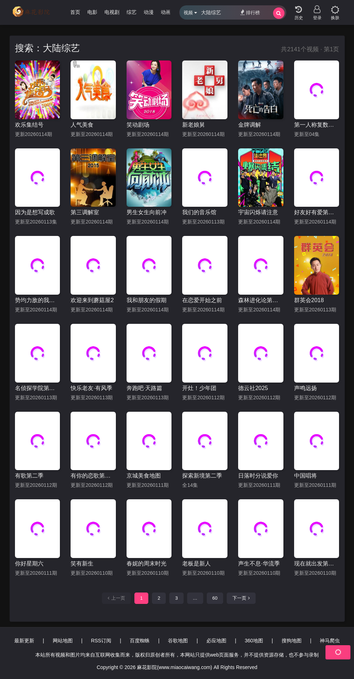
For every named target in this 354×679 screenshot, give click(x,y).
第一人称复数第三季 (316, 125)
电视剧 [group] (111, 12)
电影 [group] (92, 12)
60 (214, 598)
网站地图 (63, 640)
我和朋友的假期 (146, 300)
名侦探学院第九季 (37, 388)
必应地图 (216, 640)
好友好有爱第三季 (316, 212)
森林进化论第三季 (260, 300)
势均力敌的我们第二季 (37, 300)
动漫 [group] (149, 12)
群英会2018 (309, 300)
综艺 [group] (132, 12)
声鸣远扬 (305, 388)
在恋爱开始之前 (202, 300)
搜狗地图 (292, 640)
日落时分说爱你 (258, 476)
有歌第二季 (29, 476)
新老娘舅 (193, 125)
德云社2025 (253, 388)
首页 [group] (75, 12)
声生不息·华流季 (258, 563)
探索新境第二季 (202, 476)
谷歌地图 (178, 640)
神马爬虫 (330, 640)
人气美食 (82, 125)
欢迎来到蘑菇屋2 (92, 300)
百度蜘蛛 (140, 640)
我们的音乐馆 (199, 212)
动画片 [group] (168, 12)
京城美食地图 (144, 476)
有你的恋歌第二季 (93, 476)
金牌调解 (249, 125)
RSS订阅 (101, 640)
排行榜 (250, 12)
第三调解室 (85, 212)
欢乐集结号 (29, 125)
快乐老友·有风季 (91, 388)
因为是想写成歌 (35, 212)
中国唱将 (305, 476)
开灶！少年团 (199, 388)
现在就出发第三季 (316, 563)
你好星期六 (29, 563)
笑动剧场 (138, 125)
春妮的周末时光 (146, 563)
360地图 (254, 640)
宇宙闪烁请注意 (258, 212)
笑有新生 (82, 563)
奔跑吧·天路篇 (144, 388)
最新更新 (24, 640)
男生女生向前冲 (146, 212)
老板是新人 (196, 563)
